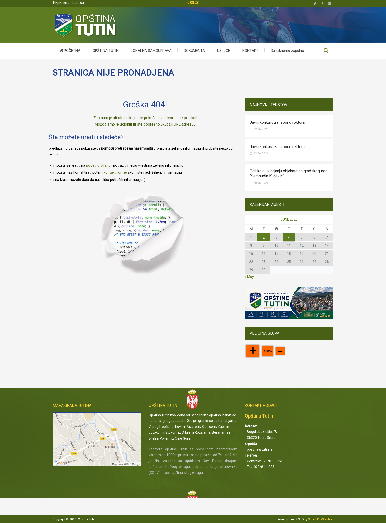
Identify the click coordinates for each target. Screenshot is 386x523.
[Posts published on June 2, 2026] (263, 237)
